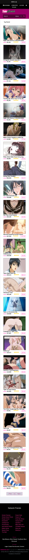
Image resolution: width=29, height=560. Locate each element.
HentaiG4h (5, 520)
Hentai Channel (6, 515)
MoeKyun (18, 530)
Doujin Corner (6, 519)
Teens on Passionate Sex (10, 312)
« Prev (10, 494)
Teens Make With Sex (9, 273)
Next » (19, 494)
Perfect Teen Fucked (9, 486)
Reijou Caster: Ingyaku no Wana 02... (13, 137)
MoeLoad (18, 528)
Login (21, 5)
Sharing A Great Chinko (10, 79)
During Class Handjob (9, 176)
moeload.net (5, 522)
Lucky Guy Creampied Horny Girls (13, 447)
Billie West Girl (19, 524)
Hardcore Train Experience (10, 370)
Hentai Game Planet (7, 517)
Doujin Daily (18, 515)
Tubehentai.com (4, 549)
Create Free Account (13, 546)
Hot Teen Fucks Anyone (10, 215)
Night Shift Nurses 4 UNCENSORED (13, 40)
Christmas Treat (8, 292)
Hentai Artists (19, 520)
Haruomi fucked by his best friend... (13, 234)
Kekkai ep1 (6, 351)
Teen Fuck (6, 428)
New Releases (6, 539)
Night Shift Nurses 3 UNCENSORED (13, 118)
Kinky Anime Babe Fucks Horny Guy (13, 157)
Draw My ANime (19, 519)
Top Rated (20, 539)
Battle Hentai (5, 528)
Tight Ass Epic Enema (9, 389)
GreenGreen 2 (7, 254)
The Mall (4, 532)
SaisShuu (18, 522)
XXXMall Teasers (20, 526)
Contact (22, 546)
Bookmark (6, 5)
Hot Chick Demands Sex (10, 195)
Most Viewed (13, 539)
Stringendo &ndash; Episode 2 (11, 60)
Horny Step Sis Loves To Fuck (11, 467)
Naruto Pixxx (5, 530)
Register (14, 5)
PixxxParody (5, 524)
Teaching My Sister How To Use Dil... (13, 98)
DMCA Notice (21, 549)
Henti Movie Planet (7, 526)
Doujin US (18, 517)
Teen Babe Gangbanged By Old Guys (13, 409)
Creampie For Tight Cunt (10, 331)
